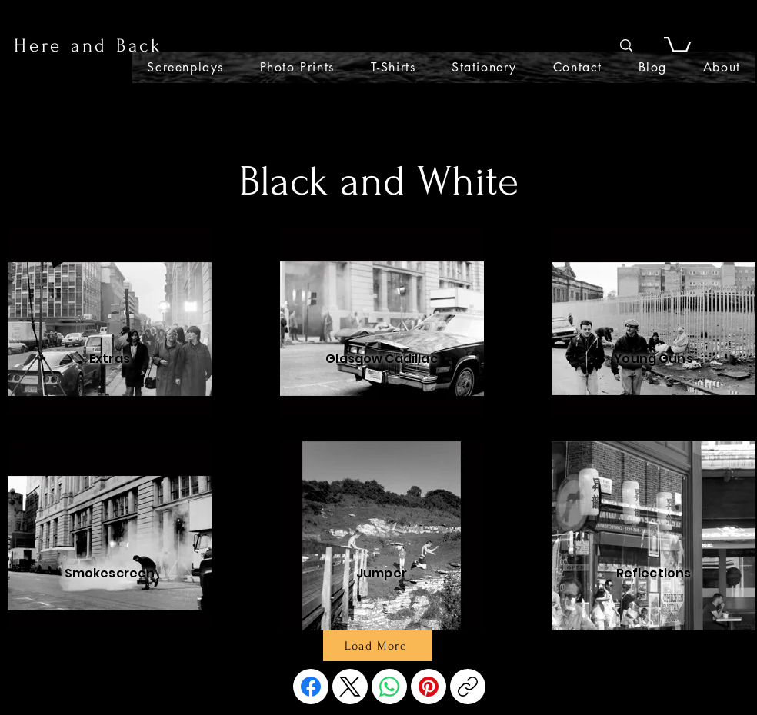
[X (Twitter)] (350, 686)
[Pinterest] (428, 686)
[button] (677, 46)
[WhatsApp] (389, 686)
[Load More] (377, 645)
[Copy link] (467, 686)
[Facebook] (310, 686)
